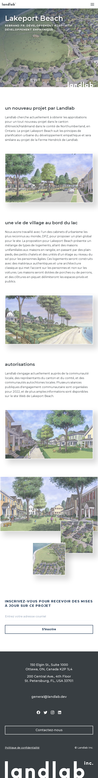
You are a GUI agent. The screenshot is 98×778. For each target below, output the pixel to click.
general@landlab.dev (49, 697)
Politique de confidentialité (22, 747)
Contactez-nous (49, 730)
